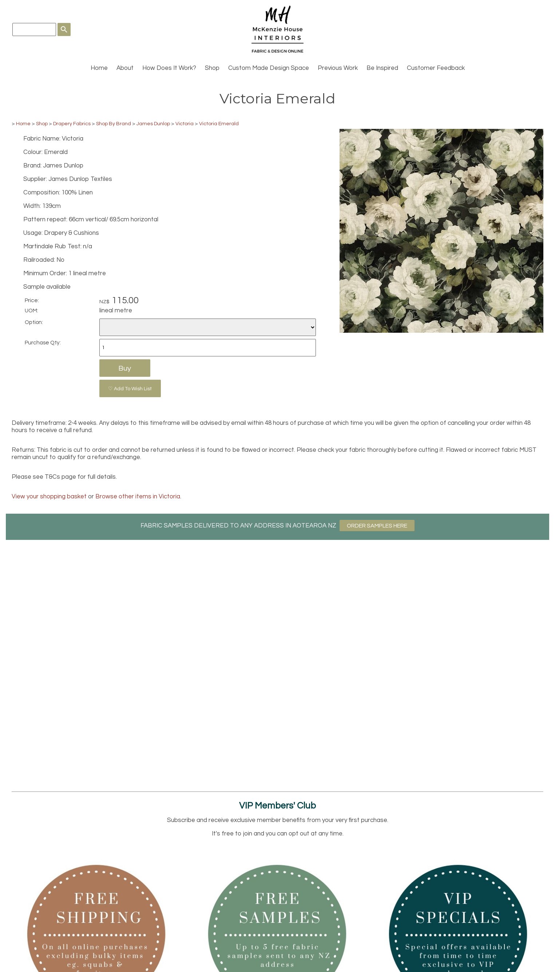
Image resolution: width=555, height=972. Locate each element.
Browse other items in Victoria (137, 496)
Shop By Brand (113, 123)
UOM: (31, 310)
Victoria (184, 123)
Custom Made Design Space (268, 68)
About (125, 68)
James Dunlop (153, 123)
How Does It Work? (169, 68)
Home (99, 68)
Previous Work (338, 68)
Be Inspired (382, 68)
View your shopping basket (49, 496)
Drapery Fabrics (72, 123)
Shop (212, 68)
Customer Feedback (436, 68)
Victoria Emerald (219, 123)
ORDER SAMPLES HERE (377, 526)
